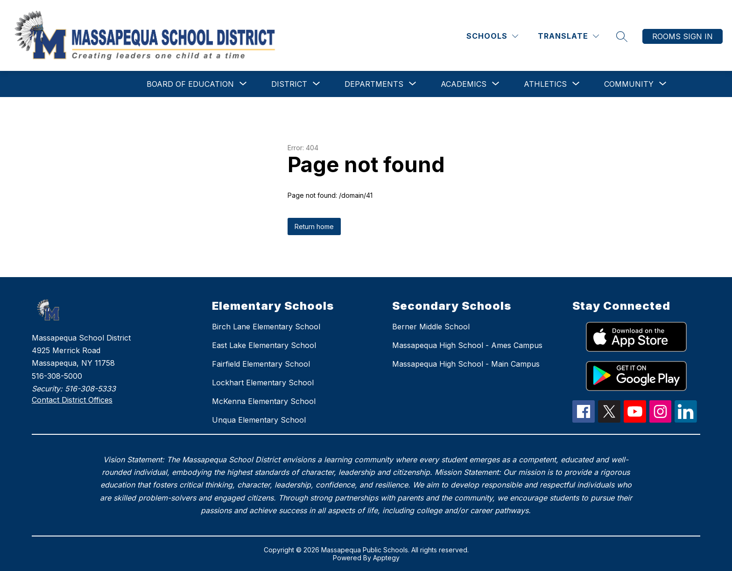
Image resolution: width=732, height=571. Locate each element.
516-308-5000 (57, 376)
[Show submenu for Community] (629, 84)
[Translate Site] (568, 36)
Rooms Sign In (682, 36)
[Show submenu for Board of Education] (190, 84)
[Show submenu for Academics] (463, 84)
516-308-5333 (90, 388)
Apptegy (386, 558)
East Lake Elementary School (264, 345)
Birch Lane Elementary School (266, 326)
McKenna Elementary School (264, 401)
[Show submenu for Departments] (374, 84)
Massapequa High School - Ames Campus (467, 345)
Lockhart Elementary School (263, 382)
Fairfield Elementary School (261, 364)
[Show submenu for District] (289, 84)
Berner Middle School (431, 326)
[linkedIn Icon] (686, 420)
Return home (314, 226)
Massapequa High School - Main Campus (466, 364)
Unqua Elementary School (259, 420)
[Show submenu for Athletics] (545, 84)
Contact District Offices (72, 399)
